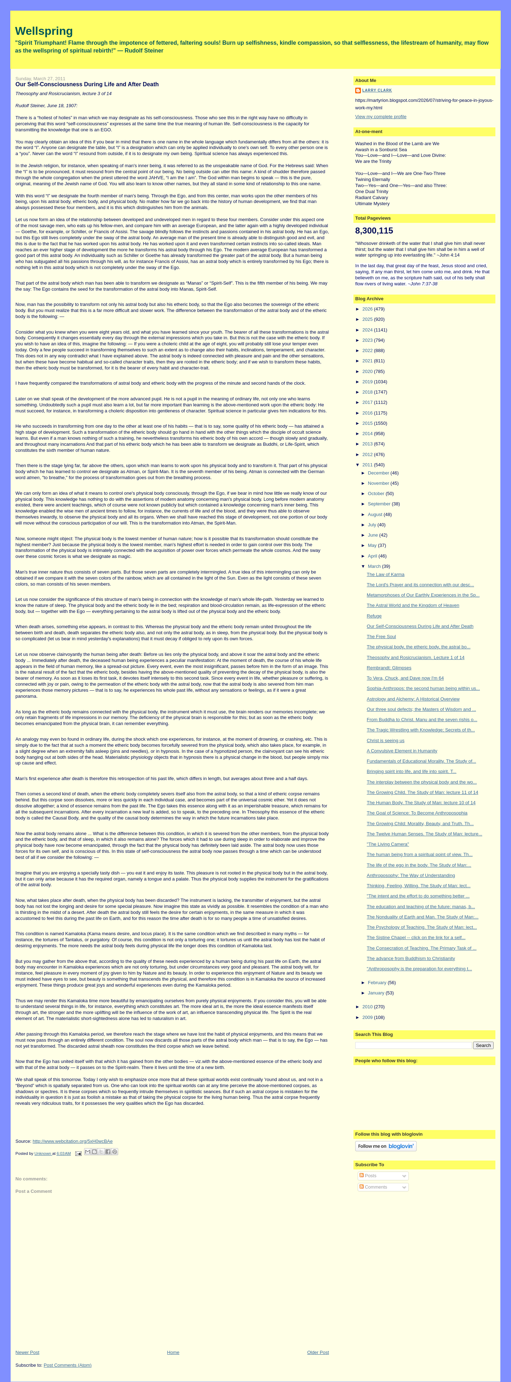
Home (173, 1352)
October (377, 493)
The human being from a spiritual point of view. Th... (420, 854)
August (376, 514)
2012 (368, 454)
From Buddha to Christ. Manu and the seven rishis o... (422, 719)
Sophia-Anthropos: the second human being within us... (423, 688)
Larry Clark (377, 90)
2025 (368, 319)
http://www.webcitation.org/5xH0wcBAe (72, 1141)
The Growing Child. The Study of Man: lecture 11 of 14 (422, 792)
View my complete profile (380, 116)
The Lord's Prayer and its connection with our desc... (420, 584)
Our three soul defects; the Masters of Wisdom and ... (421, 709)
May (373, 545)
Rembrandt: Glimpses (389, 667)
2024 (368, 330)
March (375, 566)
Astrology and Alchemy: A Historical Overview (413, 699)
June (373, 535)
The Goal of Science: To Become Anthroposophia (417, 813)
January (377, 993)
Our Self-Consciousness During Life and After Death (420, 626)
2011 (368, 464)
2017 (368, 402)
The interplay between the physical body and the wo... (422, 782)
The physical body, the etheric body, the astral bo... (419, 646)
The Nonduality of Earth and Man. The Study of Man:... (423, 917)
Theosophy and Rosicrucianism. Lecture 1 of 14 (416, 657)
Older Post (318, 1352)
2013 (368, 443)
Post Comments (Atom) (68, 1365)
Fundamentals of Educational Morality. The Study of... (421, 761)
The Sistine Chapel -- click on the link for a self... (416, 937)
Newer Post (27, 1352)
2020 (368, 371)
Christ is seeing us (386, 740)
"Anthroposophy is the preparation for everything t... (419, 968)
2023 (368, 340)
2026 (368, 309)
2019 (368, 381)
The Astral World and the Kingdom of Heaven (413, 605)
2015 (368, 423)
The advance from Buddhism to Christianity (411, 958)
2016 (368, 413)
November (379, 483)
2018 (368, 392)
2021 (368, 360)
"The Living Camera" (388, 844)
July (373, 524)
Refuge (374, 616)
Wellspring (44, 30)
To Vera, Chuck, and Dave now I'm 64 (405, 678)
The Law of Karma (386, 574)
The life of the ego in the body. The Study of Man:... (419, 865)
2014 (368, 433)
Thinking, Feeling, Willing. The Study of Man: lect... (419, 885)
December (379, 473)
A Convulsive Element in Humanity (402, 750)
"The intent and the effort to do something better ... (418, 896)
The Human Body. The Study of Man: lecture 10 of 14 (421, 802)
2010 (368, 1006)
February (378, 982)
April (373, 556)
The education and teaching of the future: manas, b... (421, 906)
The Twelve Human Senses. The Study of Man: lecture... (424, 834)
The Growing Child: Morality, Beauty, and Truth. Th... (420, 823)
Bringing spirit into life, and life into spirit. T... (412, 771)
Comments (373, 1187)
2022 (368, 350)
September (380, 503)
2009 (368, 1017)
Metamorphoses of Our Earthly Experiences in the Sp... (423, 595)
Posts (368, 1175)
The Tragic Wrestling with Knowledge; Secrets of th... (421, 730)
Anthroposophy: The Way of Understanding (411, 875)
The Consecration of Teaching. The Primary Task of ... (422, 948)
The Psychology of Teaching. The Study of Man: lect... (422, 927)
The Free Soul (381, 636)
